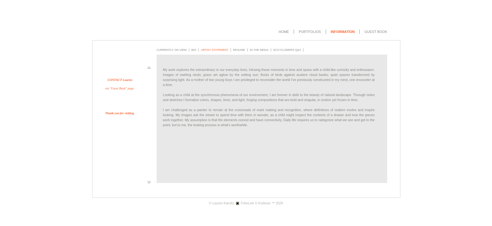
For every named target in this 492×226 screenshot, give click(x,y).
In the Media (259, 49)
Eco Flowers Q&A (287, 49)
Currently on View (172, 49)
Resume (239, 49)
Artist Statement (214, 49)
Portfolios (310, 32)
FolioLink (247, 203)
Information (343, 32)
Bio (193, 49)
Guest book (375, 32)
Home (284, 32)
